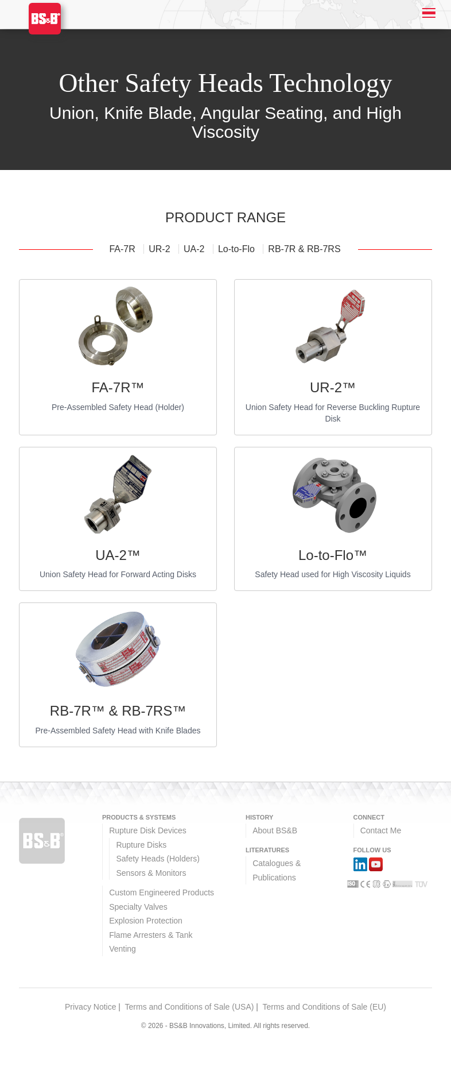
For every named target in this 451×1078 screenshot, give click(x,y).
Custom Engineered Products (161, 892)
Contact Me (381, 830)
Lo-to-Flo (237, 249)
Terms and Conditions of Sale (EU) (324, 1006)
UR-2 (161, 249)
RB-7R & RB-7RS (304, 249)
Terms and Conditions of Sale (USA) (189, 1006)
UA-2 (195, 249)
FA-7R (123, 249)
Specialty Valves (138, 906)
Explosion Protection (145, 920)
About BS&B (274, 830)
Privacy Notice (90, 1006)
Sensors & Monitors (151, 873)
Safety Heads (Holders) (158, 858)
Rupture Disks (141, 844)
